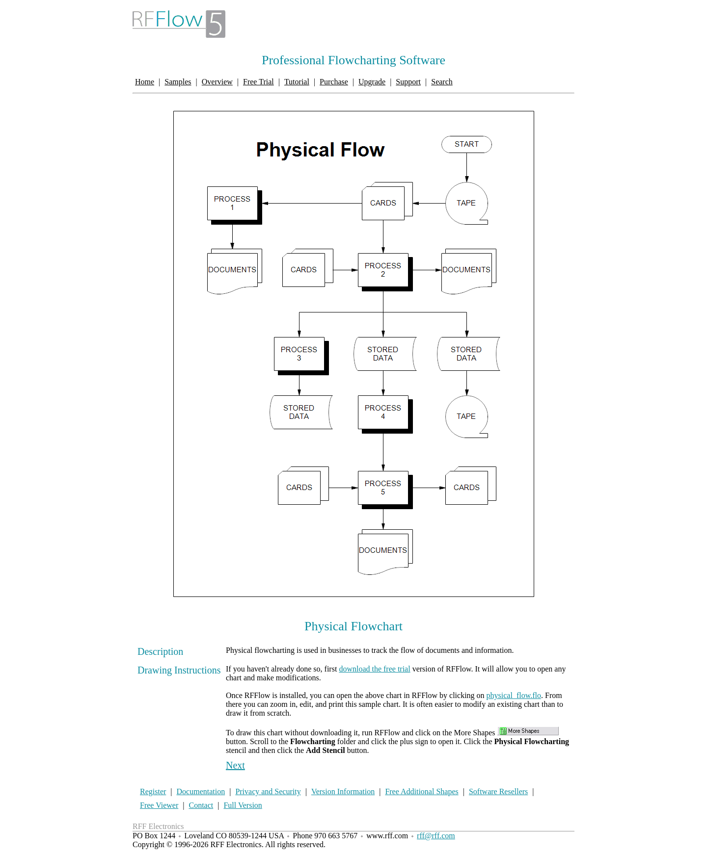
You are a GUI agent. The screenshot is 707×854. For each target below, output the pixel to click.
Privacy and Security (267, 791)
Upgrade (371, 82)
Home (144, 82)
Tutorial (296, 82)
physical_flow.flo (514, 695)
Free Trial (258, 82)
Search (442, 82)
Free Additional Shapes (421, 791)
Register (153, 791)
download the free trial (374, 669)
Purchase (334, 82)
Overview (217, 82)
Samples (177, 82)
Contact (201, 805)
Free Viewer (159, 805)
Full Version (242, 805)
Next (235, 765)
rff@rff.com (436, 835)
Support (408, 82)
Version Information (343, 791)
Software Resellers (498, 791)
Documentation (201, 791)
